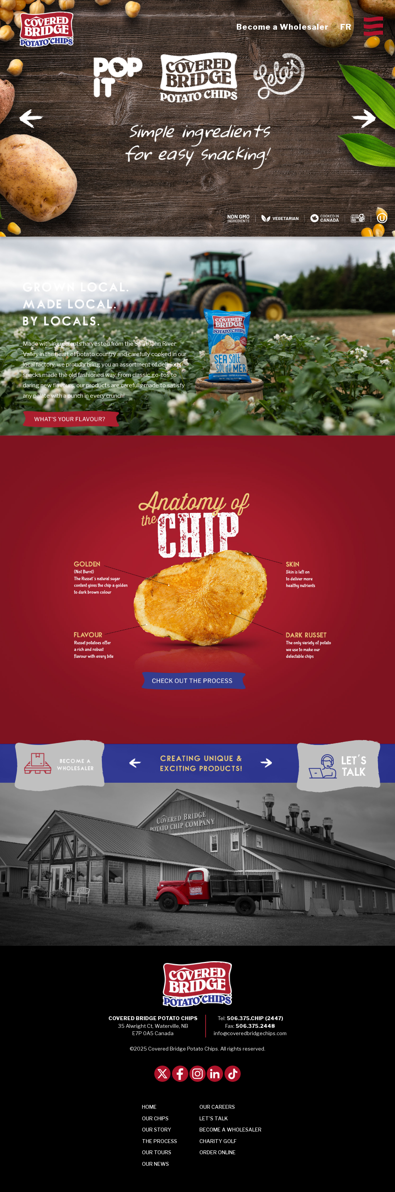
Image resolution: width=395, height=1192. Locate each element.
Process (159, 1141)
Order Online (217, 1152)
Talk (213, 1118)
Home (149, 1107)
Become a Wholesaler (282, 27)
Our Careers (217, 1107)
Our (155, 1164)
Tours (156, 1152)
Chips (155, 1118)
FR (345, 27)
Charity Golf (217, 1141)
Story (156, 1129)
